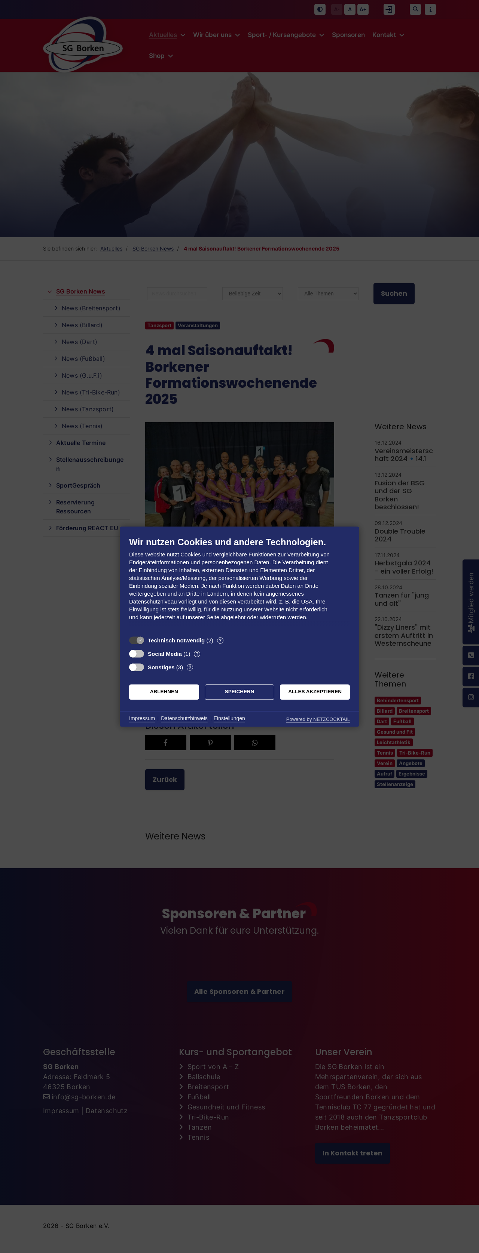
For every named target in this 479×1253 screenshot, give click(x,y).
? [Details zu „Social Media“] (197, 654)
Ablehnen (164, 692)
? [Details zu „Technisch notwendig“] (220, 640)
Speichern (239, 692)
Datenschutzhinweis (184, 719)
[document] (239, 584)
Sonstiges (161, 667)
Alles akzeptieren (315, 692)
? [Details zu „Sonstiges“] (190, 667)
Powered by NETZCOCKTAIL (318, 719)
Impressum (142, 719)
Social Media (165, 654)
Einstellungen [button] (229, 719)
